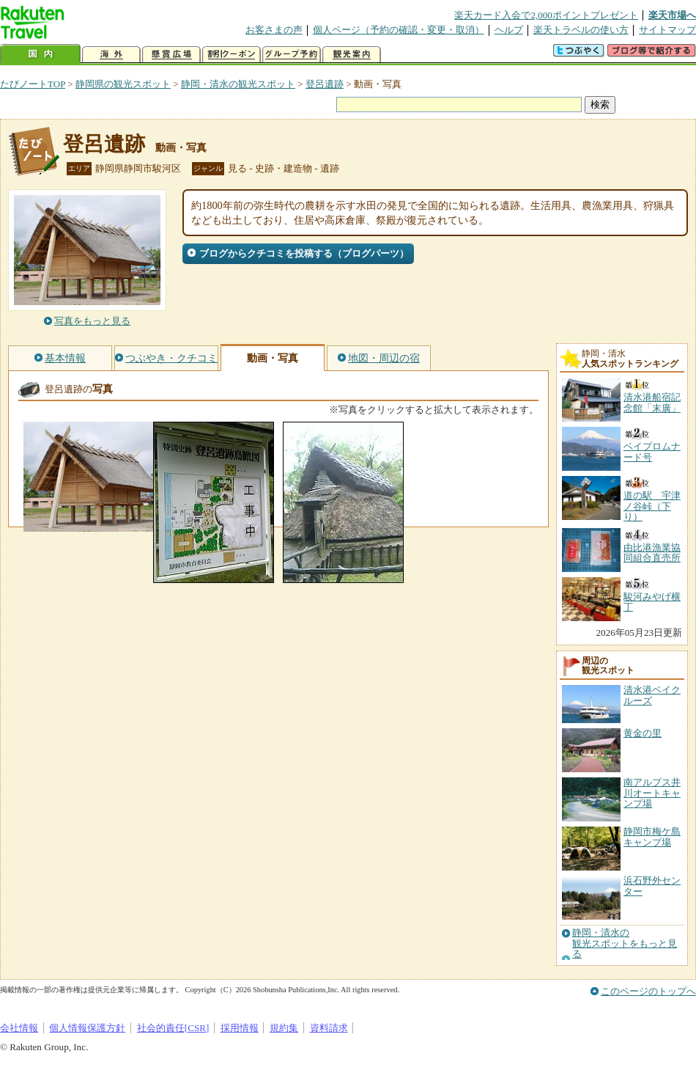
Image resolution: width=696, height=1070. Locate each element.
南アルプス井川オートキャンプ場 (652, 793)
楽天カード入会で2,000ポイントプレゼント (546, 15)
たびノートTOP (32, 83)
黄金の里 (642, 733)
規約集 (284, 1027)
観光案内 (351, 54)
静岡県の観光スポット (123, 83)
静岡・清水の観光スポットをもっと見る (624, 943)
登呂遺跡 (325, 83)
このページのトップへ (648, 991)
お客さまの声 (274, 29)
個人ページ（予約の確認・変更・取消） (398, 29)
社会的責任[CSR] (173, 1027)
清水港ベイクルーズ (652, 695)
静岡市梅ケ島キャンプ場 (652, 836)
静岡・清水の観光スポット (238, 83)
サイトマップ (667, 29)
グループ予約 (291, 54)
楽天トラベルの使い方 (581, 29)
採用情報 (240, 1027)
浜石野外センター (652, 885)
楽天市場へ (672, 15)
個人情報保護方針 (87, 1027)
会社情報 (19, 1027)
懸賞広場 (171, 54)
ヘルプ (509, 29)
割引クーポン (231, 54)
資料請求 (329, 1027)
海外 (111, 54)
